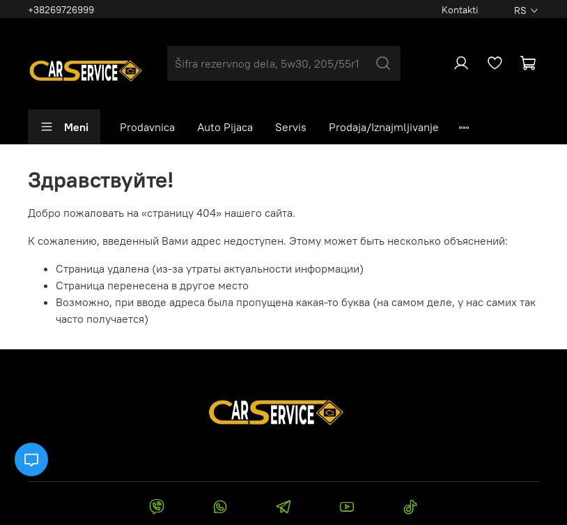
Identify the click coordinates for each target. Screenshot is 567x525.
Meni (64, 127)
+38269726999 (61, 9)
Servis (290, 127)
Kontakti (460, 9)
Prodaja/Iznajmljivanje (384, 127)
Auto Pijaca (225, 127)
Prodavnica (147, 127)
